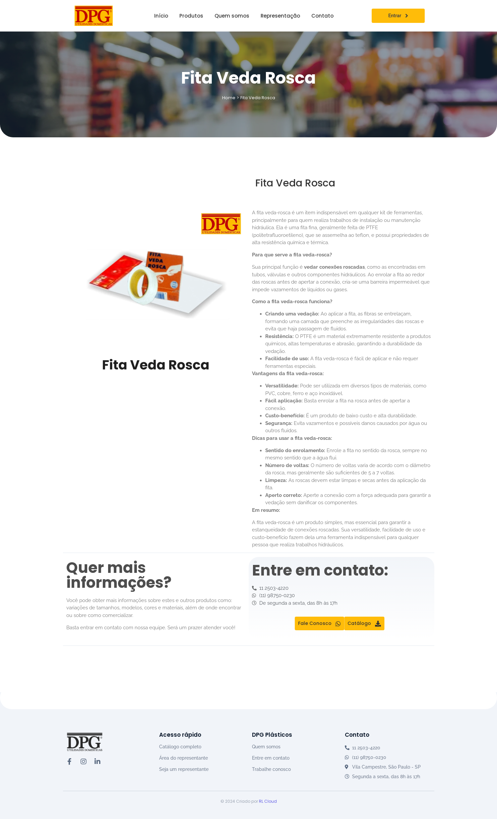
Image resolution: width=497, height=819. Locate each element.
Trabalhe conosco (271, 769)
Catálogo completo (180, 746)
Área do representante (183, 758)
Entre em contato (270, 758)
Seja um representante (184, 769)
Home (228, 98)
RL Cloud (268, 801)
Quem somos (266, 746)
